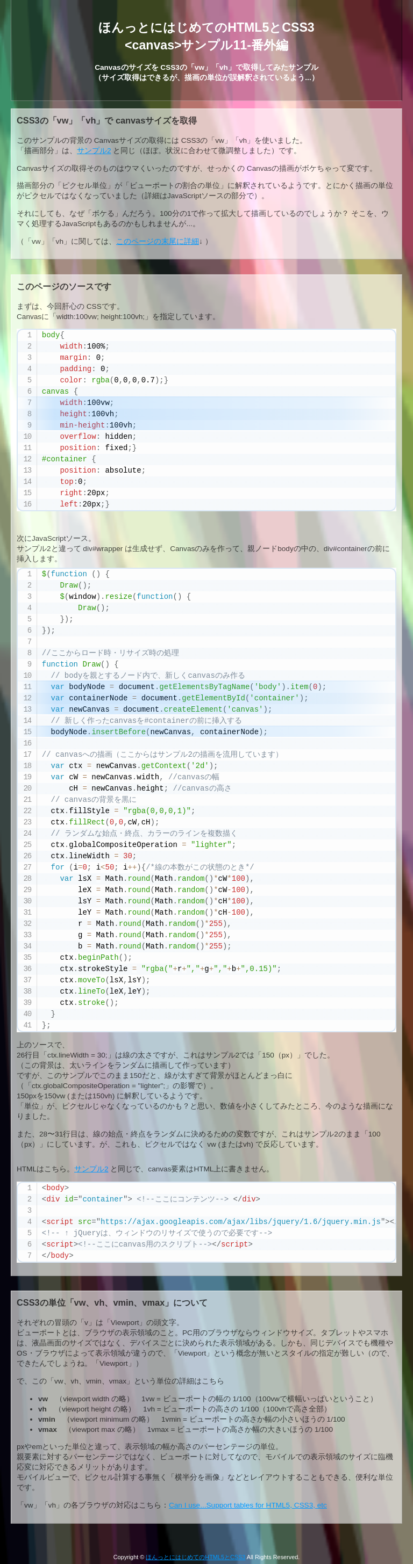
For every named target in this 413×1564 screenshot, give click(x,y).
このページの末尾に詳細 (157, 241)
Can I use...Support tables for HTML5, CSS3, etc (248, 1505)
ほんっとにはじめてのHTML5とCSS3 (195, 1557)
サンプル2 (94, 151)
